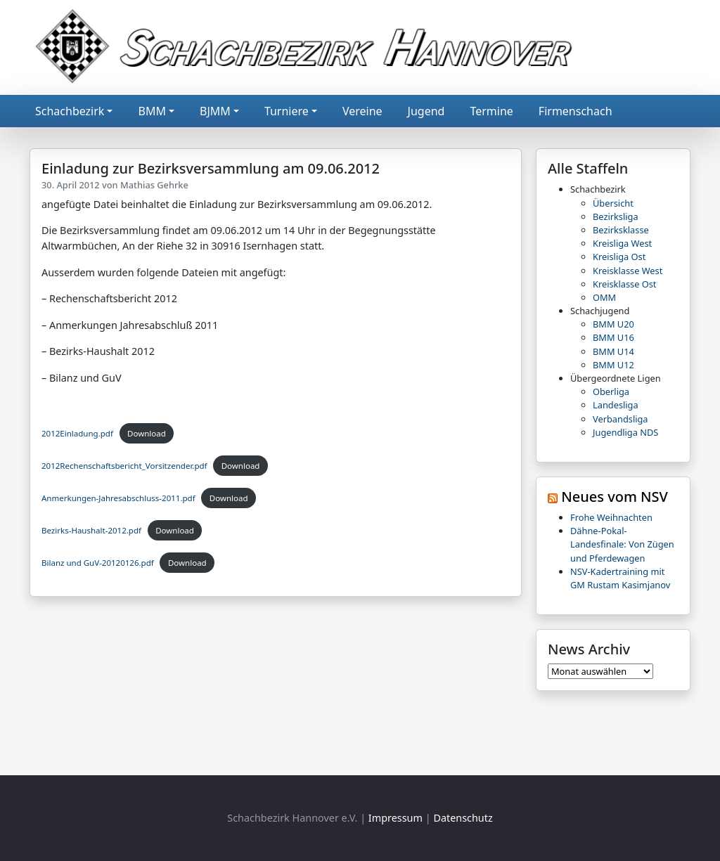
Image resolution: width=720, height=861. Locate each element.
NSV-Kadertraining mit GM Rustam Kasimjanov (620, 578)
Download (146, 433)
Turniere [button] (286, 111)
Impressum (395, 817)
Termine (491, 111)
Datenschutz (462, 817)
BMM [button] (151, 111)
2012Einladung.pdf (77, 433)
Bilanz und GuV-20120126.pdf (97, 562)
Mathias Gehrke (154, 185)
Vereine (362, 111)
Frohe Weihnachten (611, 517)
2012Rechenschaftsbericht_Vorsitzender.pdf (124, 465)
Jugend (426, 111)
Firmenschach (575, 111)
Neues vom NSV (614, 496)
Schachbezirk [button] (69, 111)
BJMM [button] (215, 111)
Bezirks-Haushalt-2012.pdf (91, 530)
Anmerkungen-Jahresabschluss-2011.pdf (118, 498)
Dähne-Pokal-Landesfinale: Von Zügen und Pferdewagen (622, 544)
